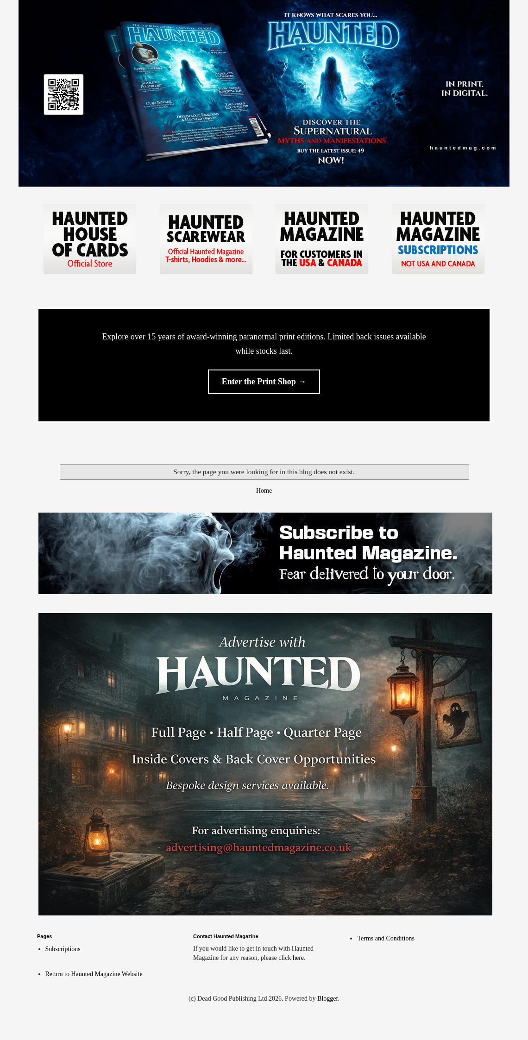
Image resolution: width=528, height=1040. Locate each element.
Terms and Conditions (385, 938)
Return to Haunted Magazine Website (94, 974)
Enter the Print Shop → (264, 381)
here (298, 957)
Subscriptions (63, 949)
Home (264, 490)
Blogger (327, 998)
